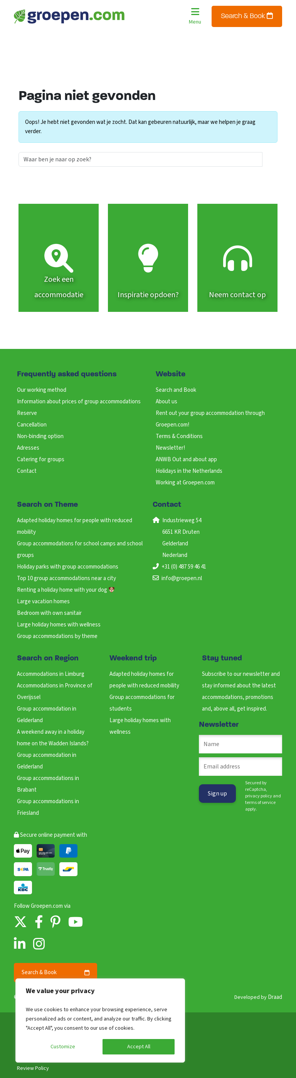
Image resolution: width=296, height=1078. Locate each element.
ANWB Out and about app (186, 459)
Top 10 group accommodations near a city (66, 578)
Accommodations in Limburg (50, 674)
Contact (27, 471)
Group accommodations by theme (57, 636)
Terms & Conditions (179, 436)
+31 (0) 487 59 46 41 (183, 567)
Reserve (27, 413)
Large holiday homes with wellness (59, 625)
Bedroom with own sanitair (49, 613)
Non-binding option (40, 436)
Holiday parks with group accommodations (67, 567)
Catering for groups (40, 459)
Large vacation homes (43, 601)
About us (166, 402)
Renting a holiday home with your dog (65, 590)
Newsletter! (170, 448)
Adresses (28, 448)
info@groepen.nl (181, 578)
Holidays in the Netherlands (189, 471)
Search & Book (247, 16)
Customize (62, 1047)
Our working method (41, 390)
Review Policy (33, 1068)
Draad (275, 997)
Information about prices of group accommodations (79, 402)
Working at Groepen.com (185, 483)
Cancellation (32, 425)
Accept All (138, 1047)
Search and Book (176, 390)
